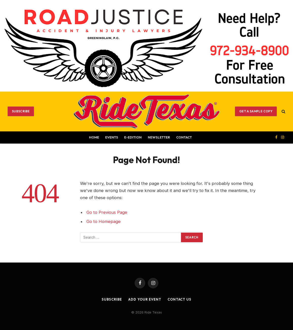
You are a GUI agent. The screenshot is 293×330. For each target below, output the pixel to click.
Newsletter (159, 137)
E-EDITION (133, 137)
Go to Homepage (103, 221)
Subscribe (21, 111)
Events (111, 137)
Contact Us (179, 299)
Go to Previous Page (106, 212)
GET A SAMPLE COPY (255, 111)
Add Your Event (144, 299)
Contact (184, 137)
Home (94, 137)
